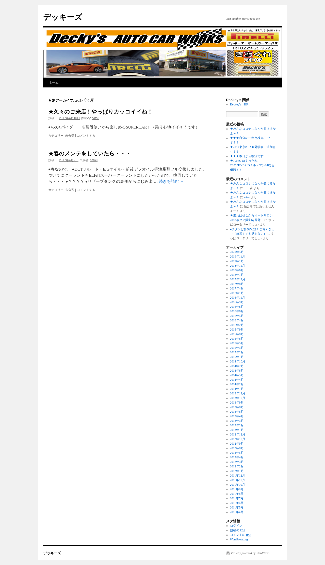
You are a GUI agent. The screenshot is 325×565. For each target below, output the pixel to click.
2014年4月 (237, 379)
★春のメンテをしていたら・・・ (89, 153)
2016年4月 (237, 320)
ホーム (54, 82)
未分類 (69, 135)
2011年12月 (237, 475)
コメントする (86, 135)
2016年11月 (237, 297)
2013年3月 (237, 421)
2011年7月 (237, 498)
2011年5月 (237, 507)
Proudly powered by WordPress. (250, 553)
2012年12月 (237, 434)
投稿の (237, 530)
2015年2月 (237, 352)
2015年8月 (237, 334)
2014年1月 (237, 389)
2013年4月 (237, 416)
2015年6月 (237, 338)
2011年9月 (237, 489)
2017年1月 (237, 293)
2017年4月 (237, 288)
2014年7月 (237, 366)
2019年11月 (237, 256)
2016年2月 (237, 325)
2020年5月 (237, 252)
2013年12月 (237, 393)
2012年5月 (237, 452)
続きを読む (171, 181)
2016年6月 (237, 311)
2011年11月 (237, 480)
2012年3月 (237, 462)
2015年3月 (237, 348)
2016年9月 (237, 302)
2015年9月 (237, 329)
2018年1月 (237, 275)
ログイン (236, 525)
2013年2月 (237, 425)
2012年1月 (237, 471)
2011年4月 (237, 512)
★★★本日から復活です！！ (250, 156)
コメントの (240, 535)
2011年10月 (237, 484)
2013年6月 (237, 411)
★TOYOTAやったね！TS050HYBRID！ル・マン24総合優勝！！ (252, 165)
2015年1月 (237, 357)
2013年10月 (237, 398)
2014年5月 (237, 375)
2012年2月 (237, 466)
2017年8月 (237, 284)
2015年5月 (237, 343)
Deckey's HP (239, 104)
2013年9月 (237, 402)
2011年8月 (237, 494)
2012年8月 (237, 448)
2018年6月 (237, 270)
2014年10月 (237, 361)
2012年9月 (237, 443)
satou (95, 118)
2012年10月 (237, 439)
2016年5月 (237, 316)
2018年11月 (237, 265)
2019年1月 (237, 261)
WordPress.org (239, 539)
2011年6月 (237, 503)
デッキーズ (62, 17)
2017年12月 (237, 279)
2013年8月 (237, 407)
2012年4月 (237, 457)
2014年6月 (237, 370)
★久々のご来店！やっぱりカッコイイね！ (100, 112)
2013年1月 (237, 430)
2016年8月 (237, 306)
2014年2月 (237, 384)
